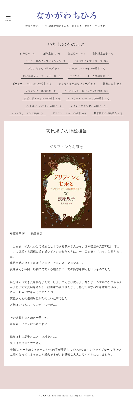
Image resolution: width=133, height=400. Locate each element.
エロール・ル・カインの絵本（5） (87, 68)
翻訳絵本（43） (77, 53)
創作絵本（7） (28, 53)
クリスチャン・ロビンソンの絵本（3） (86, 91)
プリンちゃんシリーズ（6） (44, 68)
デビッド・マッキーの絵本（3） (42, 98)
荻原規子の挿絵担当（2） (108, 113)
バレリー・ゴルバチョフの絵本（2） (89, 98)
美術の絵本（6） (112, 83)
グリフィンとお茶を (66, 147)
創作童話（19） (52, 53)
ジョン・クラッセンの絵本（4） (89, 105)
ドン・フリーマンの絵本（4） (28, 113)
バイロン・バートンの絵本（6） (45, 105)
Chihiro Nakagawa (58, 395)
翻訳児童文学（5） (104, 53)
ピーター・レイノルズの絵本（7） (32, 83)
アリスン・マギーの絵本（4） (70, 113)
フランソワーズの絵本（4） (41, 91)
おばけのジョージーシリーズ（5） (43, 76)
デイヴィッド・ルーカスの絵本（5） (90, 76)
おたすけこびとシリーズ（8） (91, 61)
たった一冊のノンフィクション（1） (46, 61)
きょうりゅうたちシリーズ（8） (77, 83)
